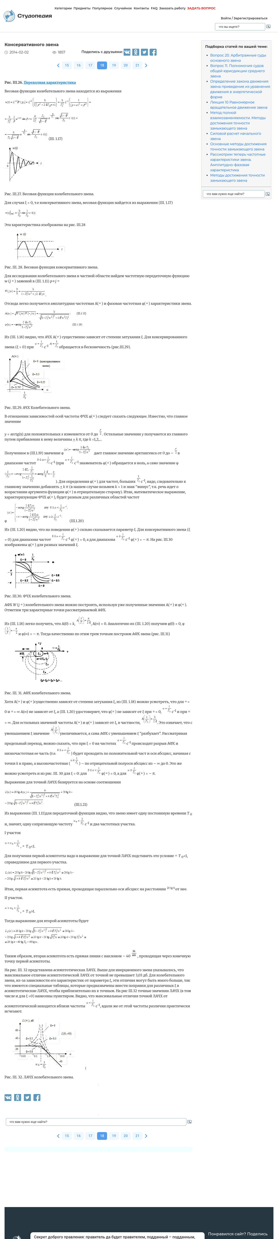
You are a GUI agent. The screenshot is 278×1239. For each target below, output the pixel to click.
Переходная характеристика (50, 82)
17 (90, 65)
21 (137, 65)
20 (126, 65)
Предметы (82, 8)
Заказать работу (172, 8)
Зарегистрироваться (250, 18)
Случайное (123, 8)
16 (79, 65)
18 (102, 65)
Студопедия (27, 16)
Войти (226, 18)
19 (114, 65)
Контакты (141, 8)
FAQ (154, 8)
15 (67, 65)
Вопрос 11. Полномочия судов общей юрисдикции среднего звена (237, 71)
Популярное (102, 8)
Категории (63, 8)
